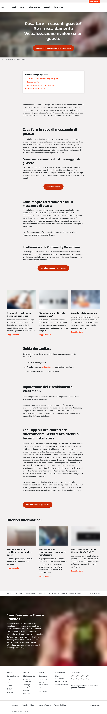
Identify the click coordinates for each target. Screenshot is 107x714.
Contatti (47, 7)
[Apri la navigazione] (3, 7)
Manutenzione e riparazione (35, 593)
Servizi (22, 7)
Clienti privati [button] (58, 7)
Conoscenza (18, 593)
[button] (95, 593)
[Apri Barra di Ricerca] (95, 7)
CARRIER (26, 712)
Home (9, 593)
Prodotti (13, 7)
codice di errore (48, 367)
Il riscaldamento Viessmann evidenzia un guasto (64, 593)
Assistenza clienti (34, 7)
